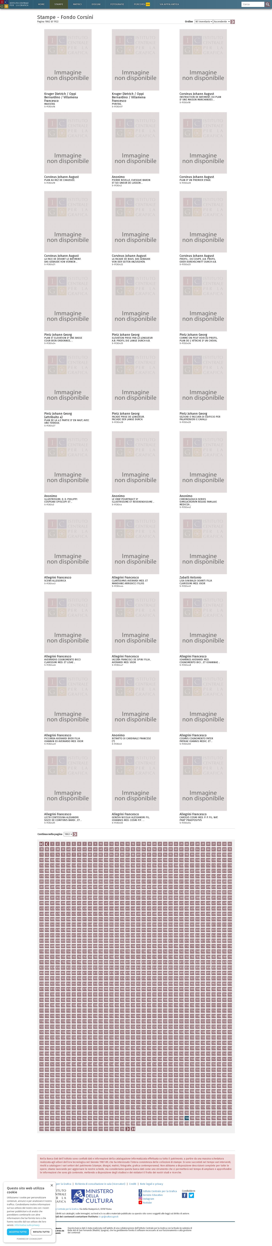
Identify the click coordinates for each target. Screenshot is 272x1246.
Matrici (77, 4)
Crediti (132, 1184)
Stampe (58, 4)
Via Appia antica (169, 4)
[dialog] (29, 1212)
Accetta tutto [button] (18, 1231)
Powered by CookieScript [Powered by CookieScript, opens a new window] (29, 1239)
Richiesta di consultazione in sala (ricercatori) (100, 1184)
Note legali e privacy (151, 1184)
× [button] (51, 1185)
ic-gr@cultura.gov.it (108, 1216)
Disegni (96, 4)
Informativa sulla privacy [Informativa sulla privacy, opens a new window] (27, 1225)
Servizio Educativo (151, 1195)
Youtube (145, 1202)
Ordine (189, 21)
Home (41, 4)
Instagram (146, 1198)
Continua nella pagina (49, 834)
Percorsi (142, 4)
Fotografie (117, 4)
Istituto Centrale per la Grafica (158, 1191)
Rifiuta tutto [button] (41, 1231)
